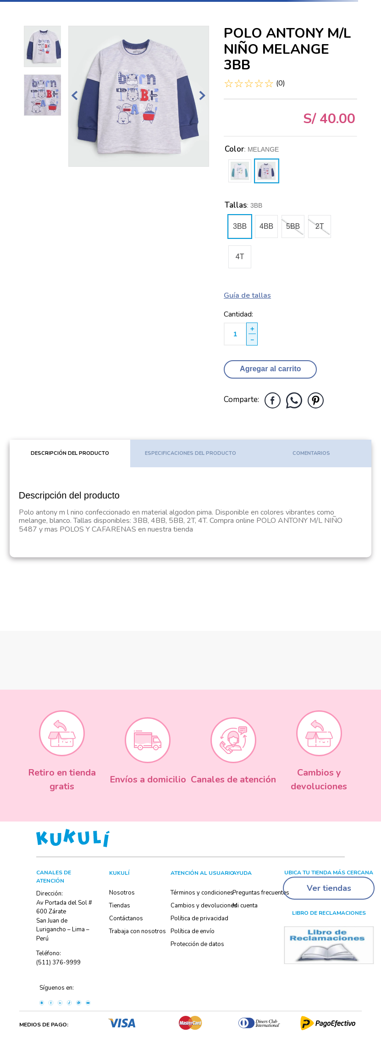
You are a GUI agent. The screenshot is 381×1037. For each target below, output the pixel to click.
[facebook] (273, 400)
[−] (252, 340)
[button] (239, 226)
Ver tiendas (329, 888)
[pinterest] (316, 400)
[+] (252, 328)
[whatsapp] (294, 400)
